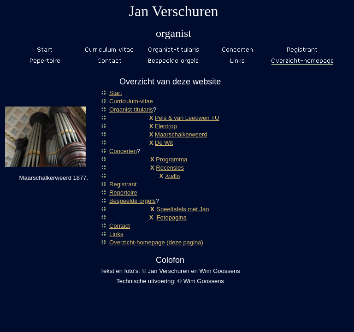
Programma (171, 159)
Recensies (170, 167)
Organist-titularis (131, 109)
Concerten (123, 151)
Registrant (122, 184)
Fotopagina (172, 217)
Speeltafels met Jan (182, 209)
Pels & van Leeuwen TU (187, 117)
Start (115, 92)
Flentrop (166, 126)
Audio (172, 175)
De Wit (164, 142)
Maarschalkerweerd (181, 134)
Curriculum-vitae (131, 101)
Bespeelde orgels (132, 200)
